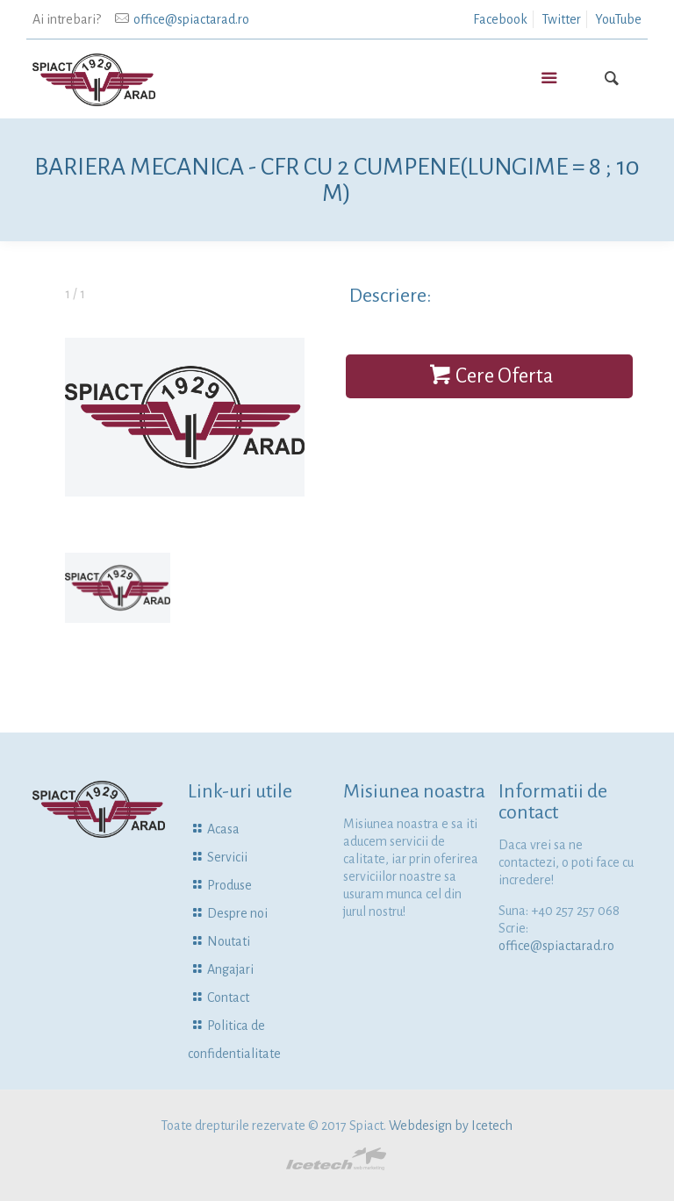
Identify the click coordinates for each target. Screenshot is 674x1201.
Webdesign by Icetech (451, 1126)
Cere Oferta (489, 376)
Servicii (227, 857)
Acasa (223, 829)
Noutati (228, 941)
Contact (228, 997)
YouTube (618, 19)
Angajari (230, 969)
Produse (229, 885)
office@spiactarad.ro (191, 19)
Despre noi (237, 913)
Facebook (500, 19)
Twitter (561, 19)
